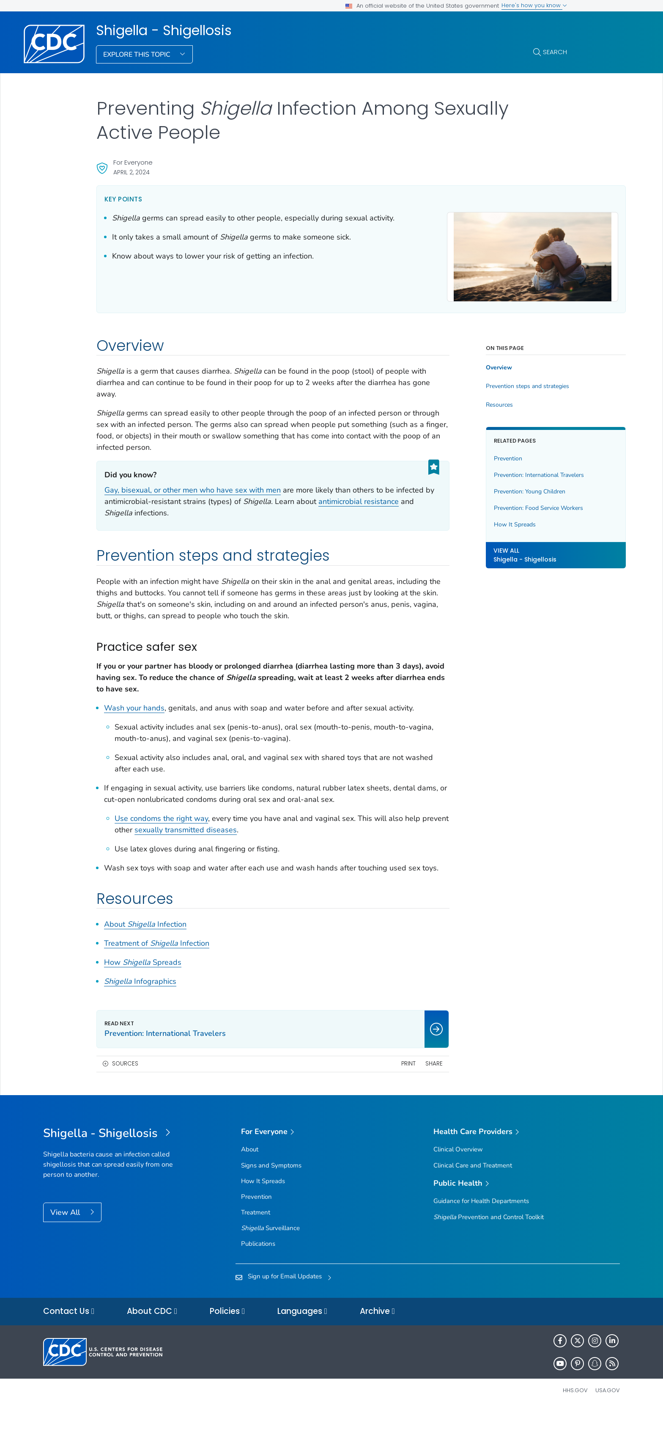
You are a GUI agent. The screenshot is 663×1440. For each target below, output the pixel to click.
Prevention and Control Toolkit (488, 1247)
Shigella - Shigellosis (164, 30)
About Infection (145, 955)
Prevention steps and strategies (488, 382)
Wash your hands (134, 715)
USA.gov (607, 1420)
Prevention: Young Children (490, 487)
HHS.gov (575, 1420)
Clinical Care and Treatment (472, 1195)
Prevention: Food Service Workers (499, 504)
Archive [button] (377, 1341)
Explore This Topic (137, 54)
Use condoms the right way (161, 837)
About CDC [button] (152, 1341)
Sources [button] (125, 1094)
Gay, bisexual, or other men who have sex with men (192, 486)
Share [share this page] (395, 1094)
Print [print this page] (369, 1094)
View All (66, 1242)
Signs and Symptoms (271, 1195)
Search (555, 51)
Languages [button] (302, 1341)
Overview (460, 364)
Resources (460, 401)
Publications (258, 1274)
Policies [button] (227, 1341)
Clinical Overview (458, 1180)
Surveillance (270, 1258)
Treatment (255, 1243)
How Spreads (142, 993)
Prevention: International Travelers (500, 471)
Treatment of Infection (156, 974)
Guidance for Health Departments (481, 1231)
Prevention (469, 454)
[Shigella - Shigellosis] (115, 1164)
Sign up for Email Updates (285, 1306)
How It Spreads (476, 520)
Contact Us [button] (68, 1341)
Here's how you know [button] (534, 5)
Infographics (140, 1012)
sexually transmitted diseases (231, 848)
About (249, 1180)
